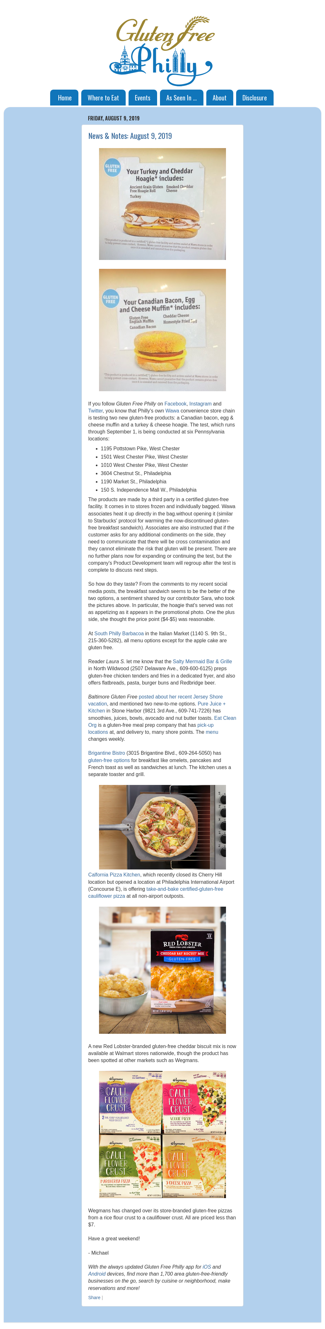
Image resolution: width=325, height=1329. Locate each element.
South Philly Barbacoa (119, 633)
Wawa (172, 410)
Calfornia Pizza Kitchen (114, 874)
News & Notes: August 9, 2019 (130, 135)
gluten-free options (109, 760)
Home (65, 97)
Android (97, 1274)
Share (94, 1297)
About (220, 97)
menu (212, 732)
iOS (207, 1267)
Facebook (175, 403)
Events (142, 97)
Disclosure (254, 97)
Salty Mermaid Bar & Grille (202, 661)
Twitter (95, 410)
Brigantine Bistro (106, 753)
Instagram (200, 403)
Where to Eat (103, 97)
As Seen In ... (181, 97)
